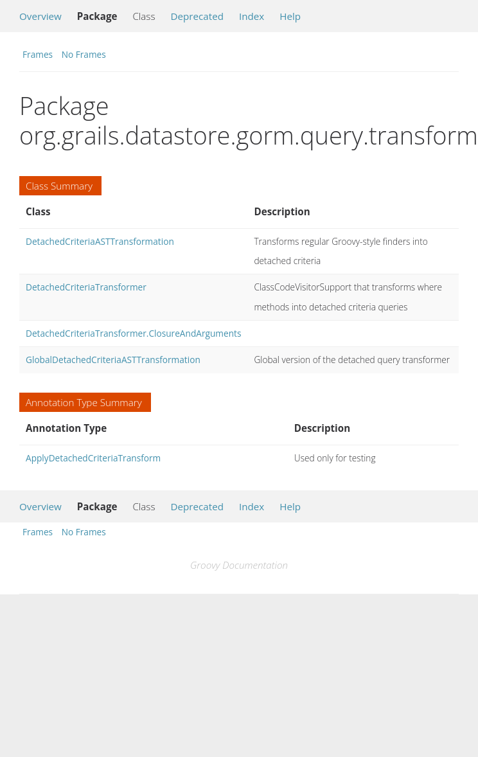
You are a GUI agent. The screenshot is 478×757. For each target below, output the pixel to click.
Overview (40, 16)
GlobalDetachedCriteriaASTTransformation (113, 359)
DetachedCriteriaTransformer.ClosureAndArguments (133, 333)
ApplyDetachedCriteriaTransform (93, 458)
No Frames (84, 54)
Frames (37, 54)
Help (290, 16)
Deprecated (197, 16)
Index (251, 16)
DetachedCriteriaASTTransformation (100, 241)
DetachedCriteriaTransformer (86, 287)
